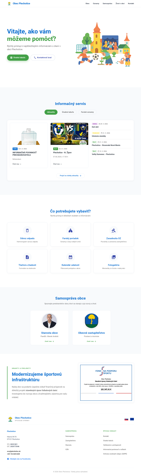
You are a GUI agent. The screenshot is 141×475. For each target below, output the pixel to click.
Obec (87, 4)
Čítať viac (17, 164)
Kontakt (131, 4)
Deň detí (95, 127)
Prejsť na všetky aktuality (71, 176)
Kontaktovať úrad (42, 57)
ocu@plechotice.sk (13, 451)
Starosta (68, 445)
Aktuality (51, 112)
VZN (67, 449)
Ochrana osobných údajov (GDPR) (115, 454)
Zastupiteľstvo (70, 441)
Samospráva (107, 4)
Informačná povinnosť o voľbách (114, 449)
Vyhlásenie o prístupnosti (112, 445)
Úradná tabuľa (17, 57)
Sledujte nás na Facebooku (19, 459)
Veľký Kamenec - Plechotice (103, 154)
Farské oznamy (87, 112)
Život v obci (120, 4)
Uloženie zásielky (99, 136)
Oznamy (96, 4)
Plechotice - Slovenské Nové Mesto (106, 145)
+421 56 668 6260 (13, 454)
